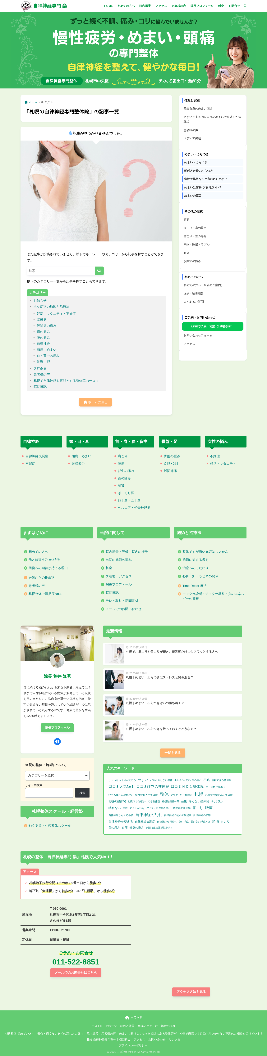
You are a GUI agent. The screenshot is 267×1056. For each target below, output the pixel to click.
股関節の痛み (46, 326)
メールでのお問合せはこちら (76, 972)
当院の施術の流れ (119, 560)
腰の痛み (43, 337)
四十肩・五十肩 (129, 500)
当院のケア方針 (148, 1025)
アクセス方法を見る (191, 992)
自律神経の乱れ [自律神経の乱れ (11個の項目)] (148, 815)
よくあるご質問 (194, 301)
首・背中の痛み (48, 355)
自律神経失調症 (36, 456)
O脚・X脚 (171, 463)
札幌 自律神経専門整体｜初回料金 (109, 1039)
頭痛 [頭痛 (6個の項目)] (215, 821)
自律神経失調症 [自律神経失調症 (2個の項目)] (145, 821)
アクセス (189, 343)
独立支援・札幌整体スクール (50, 826)
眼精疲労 (78, 463)
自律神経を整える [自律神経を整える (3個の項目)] (120, 821)
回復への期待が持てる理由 (48, 568)
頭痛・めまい (46, 350)
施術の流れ (168, 1025)
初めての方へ (38, 552)
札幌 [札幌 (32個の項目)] (198, 794)
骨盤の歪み (172, 456)
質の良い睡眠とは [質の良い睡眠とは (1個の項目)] (200, 821)
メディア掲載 (192, 138)
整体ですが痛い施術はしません (205, 552)
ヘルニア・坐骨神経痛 (134, 508)
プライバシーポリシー (133, 1045)
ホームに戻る (95, 402)
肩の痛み (43, 332)
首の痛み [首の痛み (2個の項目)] (114, 827)
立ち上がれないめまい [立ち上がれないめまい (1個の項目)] (142, 808)
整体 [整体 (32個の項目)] (164, 794)
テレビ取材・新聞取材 (122, 601)
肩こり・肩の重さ (195, 227)
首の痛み (124, 478)
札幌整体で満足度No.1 (45, 594)
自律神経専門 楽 (50, 6)
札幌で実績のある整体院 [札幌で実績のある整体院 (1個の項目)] (219, 794)
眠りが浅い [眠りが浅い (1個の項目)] (217, 801)
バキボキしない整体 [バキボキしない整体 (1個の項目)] (161, 780)
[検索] (243, 6)
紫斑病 (42, 319)
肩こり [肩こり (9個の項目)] (197, 808)
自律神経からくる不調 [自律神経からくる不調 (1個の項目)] (120, 815)
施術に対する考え (195, 560)
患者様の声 (42, 374)
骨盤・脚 (43, 361)
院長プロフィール (119, 584)
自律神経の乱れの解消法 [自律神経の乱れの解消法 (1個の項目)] (177, 815)
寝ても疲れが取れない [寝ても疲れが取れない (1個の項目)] (120, 794)
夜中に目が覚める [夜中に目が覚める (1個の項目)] (215, 786)
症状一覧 (111, 1025)
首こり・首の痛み (195, 236)
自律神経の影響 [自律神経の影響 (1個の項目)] (202, 815)
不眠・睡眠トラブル (196, 244)
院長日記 (40, 387)
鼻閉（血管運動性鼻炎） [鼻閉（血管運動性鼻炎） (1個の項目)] (159, 827)
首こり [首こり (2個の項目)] (225, 821)
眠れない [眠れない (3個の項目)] (114, 808)
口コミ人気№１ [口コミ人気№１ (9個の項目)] (121, 786)
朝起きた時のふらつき (198, 170)
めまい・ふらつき (195, 162)
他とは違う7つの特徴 (44, 560)
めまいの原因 (192, 195)
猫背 (121, 486)
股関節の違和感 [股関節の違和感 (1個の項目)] (182, 808)
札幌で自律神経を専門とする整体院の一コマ (66, 381)
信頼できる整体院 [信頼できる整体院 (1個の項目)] (221, 780)
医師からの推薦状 (42, 577)
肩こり (123, 456)
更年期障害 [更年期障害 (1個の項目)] (186, 794)
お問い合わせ (157, 1039)
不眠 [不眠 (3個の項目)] (207, 780)
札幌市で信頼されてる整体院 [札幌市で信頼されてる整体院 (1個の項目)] (144, 801)
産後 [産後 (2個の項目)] (184, 801)
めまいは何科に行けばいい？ (203, 187)
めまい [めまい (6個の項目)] (143, 780)
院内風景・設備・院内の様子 (127, 552)
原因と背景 (127, 1025)
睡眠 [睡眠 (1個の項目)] (125, 808)
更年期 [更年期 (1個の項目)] (174, 794)
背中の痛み (126, 471)
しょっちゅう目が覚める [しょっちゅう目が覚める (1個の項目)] (122, 780)
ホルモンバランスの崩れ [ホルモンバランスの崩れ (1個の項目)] (188, 780)
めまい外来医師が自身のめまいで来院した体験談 (212, 119)
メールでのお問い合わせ (123, 609)
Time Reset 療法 (194, 586)
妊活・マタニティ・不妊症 (56, 314)
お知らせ (40, 301)
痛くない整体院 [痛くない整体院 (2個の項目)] (199, 801)
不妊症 (215, 456)
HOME (133, 1017)
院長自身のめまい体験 (198, 108)
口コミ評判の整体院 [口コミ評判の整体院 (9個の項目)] (152, 786)
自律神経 (43, 343)
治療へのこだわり (195, 568)
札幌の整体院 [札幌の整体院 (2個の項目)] (117, 801)
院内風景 (92, 1033)
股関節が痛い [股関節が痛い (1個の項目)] (163, 808)
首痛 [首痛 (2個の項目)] (125, 827)
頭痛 (186, 219)
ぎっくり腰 (126, 493)
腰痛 (186, 252)
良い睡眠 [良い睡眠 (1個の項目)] (184, 821)
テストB (97, 1025)
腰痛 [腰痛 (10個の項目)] (209, 808)
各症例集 (40, 369)
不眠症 (30, 463)
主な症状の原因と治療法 (51, 306)
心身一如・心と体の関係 (200, 576)
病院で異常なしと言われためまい (205, 179)
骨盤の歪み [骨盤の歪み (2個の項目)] (137, 827)
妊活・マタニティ (223, 463)
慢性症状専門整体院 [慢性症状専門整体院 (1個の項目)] (146, 794)
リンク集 (174, 1039)
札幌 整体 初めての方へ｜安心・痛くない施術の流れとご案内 (43, 1033)
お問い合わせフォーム (198, 335)
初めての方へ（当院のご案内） (204, 285)
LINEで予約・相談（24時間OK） (212, 326)
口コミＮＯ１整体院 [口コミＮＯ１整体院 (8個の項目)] (187, 786)
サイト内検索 (33, 785)
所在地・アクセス (119, 576)
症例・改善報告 (194, 293)
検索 (82, 792)
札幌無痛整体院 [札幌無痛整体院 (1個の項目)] (170, 801)
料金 (109, 568)
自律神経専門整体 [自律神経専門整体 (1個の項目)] (167, 821)
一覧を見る (172, 753)
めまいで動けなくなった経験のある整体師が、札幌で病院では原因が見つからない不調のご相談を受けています (191, 1033)
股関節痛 (170, 471)
